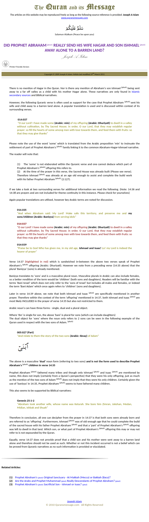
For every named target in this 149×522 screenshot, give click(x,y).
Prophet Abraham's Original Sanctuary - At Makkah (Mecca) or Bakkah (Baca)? (63, 477)
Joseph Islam (74, 501)
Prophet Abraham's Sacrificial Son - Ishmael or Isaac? (51, 484)
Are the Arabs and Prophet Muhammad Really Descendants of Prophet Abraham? (67, 481)
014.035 (22, 210)
